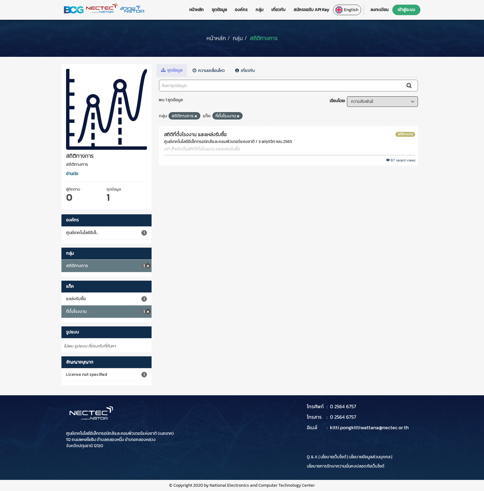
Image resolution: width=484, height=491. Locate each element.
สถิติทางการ (263, 38)
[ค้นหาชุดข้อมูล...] (280, 85)
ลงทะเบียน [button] (379, 9)
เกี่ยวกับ (245, 70)
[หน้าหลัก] (216, 38)
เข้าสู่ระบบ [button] (406, 9)
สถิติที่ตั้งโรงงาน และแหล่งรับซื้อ (195, 134)
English (346, 10)
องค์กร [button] (241, 9)
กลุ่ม (238, 38)
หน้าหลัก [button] (196, 9)
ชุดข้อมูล (171, 70)
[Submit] (410, 85)
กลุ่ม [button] (259, 9)
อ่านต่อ (72, 173)
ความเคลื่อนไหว (209, 70)
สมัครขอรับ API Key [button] (311, 9)
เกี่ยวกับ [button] (278, 9)
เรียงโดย (337, 101)
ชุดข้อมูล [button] (219, 9)
